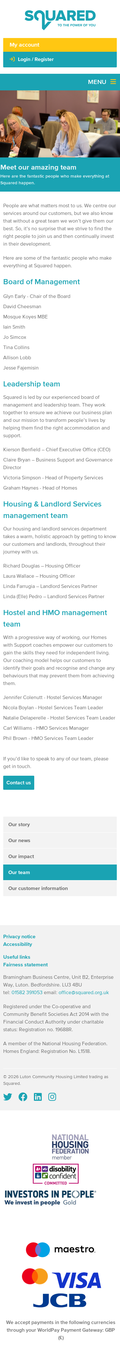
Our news (19, 840)
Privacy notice (19, 936)
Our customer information (38, 888)
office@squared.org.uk (84, 992)
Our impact (21, 856)
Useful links (16, 957)
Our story (19, 824)
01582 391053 (27, 992)
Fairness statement (25, 964)
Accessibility (17, 944)
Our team (19, 872)
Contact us (18, 782)
